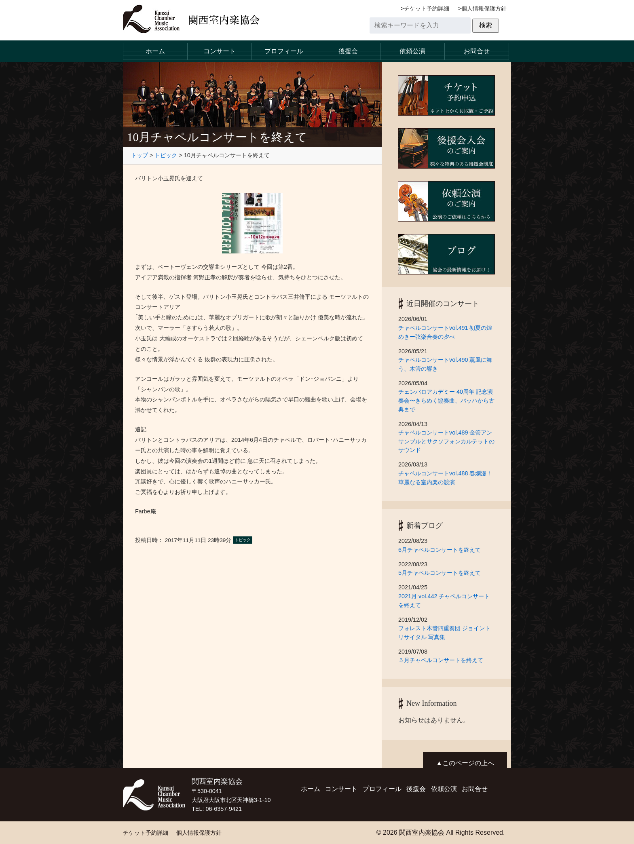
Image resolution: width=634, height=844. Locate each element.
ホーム (155, 51)
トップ (139, 155)
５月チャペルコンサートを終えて (440, 660)
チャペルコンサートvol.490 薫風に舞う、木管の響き (445, 364)
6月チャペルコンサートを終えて (442, 549)
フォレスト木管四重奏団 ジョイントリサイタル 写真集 (444, 632)
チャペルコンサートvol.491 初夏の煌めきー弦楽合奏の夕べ (445, 332)
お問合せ (477, 51)
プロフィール (283, 51)
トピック (165, 155)
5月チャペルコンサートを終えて (442, 573)
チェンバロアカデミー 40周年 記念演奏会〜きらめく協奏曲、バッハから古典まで (446, 400)
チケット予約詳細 (426, 8)
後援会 (348, 51)
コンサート (219, 51)
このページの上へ (468, 763)
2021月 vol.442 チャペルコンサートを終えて (444, 600)
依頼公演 (412, 51)
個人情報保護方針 (484, 8)
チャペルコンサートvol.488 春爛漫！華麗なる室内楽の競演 (445, 477)
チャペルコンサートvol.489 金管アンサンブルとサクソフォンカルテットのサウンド (446, 441)
